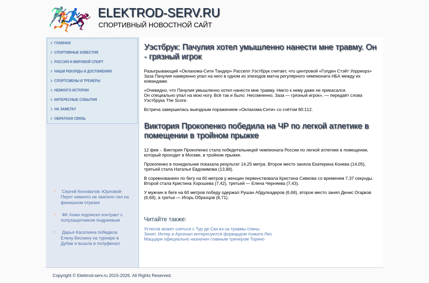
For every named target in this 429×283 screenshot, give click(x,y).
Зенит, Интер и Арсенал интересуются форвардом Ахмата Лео (208, 233)
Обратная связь (70, 118)
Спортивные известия (76, 52)
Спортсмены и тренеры (77, 81)
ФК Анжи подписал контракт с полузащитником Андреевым (91, 217)
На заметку (65, 109)
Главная (62, 43)
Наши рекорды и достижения (83, 71)
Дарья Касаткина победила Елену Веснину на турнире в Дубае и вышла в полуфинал (90, 238)
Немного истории (71, 90)
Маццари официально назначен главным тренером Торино (204, 239)
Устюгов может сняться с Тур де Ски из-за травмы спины (202, 228)
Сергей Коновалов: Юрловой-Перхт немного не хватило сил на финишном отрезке (95, 197)
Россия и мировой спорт (78, 62)
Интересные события (75, 100)
